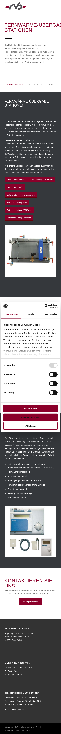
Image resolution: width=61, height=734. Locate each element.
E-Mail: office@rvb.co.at (16, 709)
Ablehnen (30, 426)
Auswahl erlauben (30, 417)
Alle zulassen (30, 408)
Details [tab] (30, 314)
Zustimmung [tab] (11, 314)
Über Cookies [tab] (50, 314)
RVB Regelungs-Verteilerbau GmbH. (28, 727)
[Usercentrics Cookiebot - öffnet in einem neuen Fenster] (45, 306)
